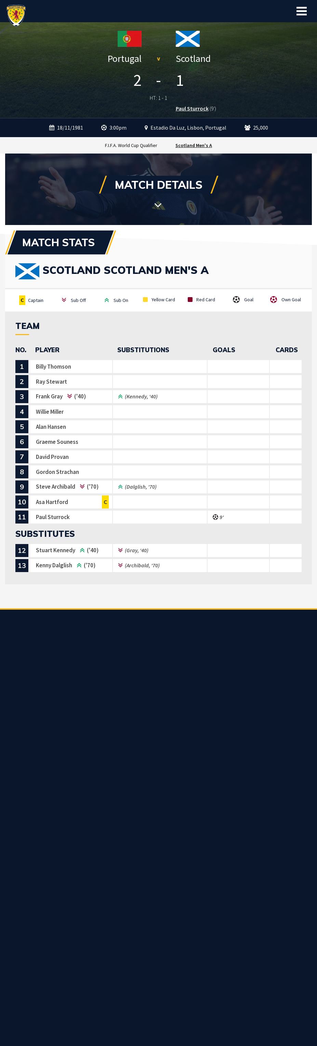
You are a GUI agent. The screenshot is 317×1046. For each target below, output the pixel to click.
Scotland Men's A (193, 145)
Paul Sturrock (192, 108)
